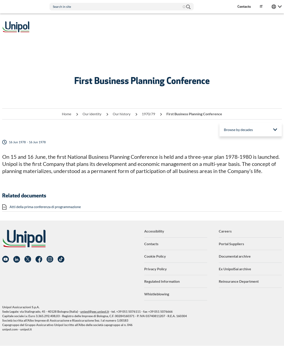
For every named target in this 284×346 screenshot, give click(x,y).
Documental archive (235, 256)
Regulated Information (162, 281)
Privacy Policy (155, 269)
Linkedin (16, 259)
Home (66, 114)
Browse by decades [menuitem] (238, 129)
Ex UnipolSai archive (235, 269)
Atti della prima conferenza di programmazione (45, 207)
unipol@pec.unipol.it (94, 311)
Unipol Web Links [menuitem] (277, 6)
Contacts (151, 244)
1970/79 (148, 114)
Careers (225, 231)
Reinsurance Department (239, 281)
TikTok (61, 259)
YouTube (5, 259)
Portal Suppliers (231, 244)
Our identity (92, 114)
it (261, 6)
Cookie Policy (155, 256)
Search (188, 6)
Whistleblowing (156, 294)
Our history (121, 114)
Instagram (50, 259)
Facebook (39, 259)
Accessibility (154, 231)
